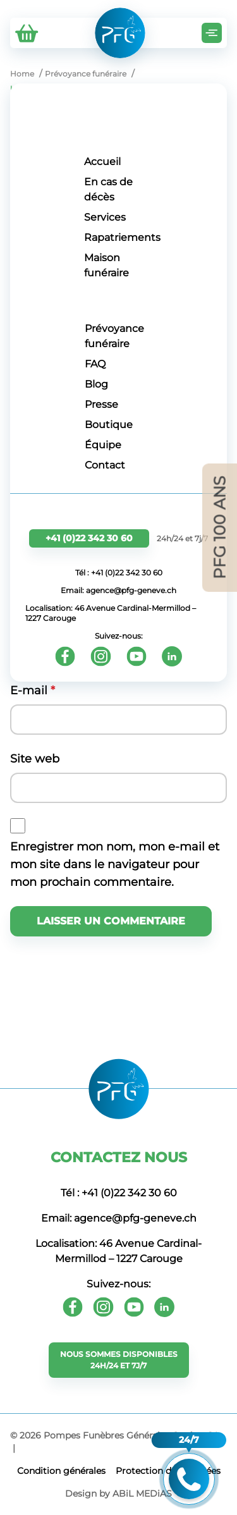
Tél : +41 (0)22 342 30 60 (118, 572)
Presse (101, 404)
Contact (105, 465)
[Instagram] (100, 656)
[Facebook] (65, 656)
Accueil (102, 162)
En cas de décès (108, 189)
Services (105, 217)
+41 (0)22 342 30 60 (89, 538)
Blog (96, 384)
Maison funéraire (106, 265)
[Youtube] (136, 656)
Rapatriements (122, 237)
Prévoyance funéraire (114, 336)
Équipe (103, 445)
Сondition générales (61, 1470)
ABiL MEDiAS (142, 1493)
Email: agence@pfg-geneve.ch (118, 590)
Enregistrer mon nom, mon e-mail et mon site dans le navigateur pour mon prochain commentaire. (114, 864)
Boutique (109, 425)
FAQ (95, 364)
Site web (34, 759)
